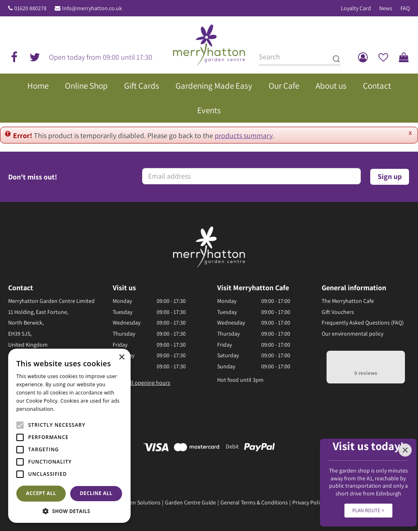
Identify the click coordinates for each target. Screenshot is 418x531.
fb (14, 57)
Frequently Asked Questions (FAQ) (363, 322)
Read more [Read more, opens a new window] (69, 409)
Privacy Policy (308, 502)
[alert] (69, 436)
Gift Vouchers (338, 312)
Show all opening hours (141, 382)
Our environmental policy (352, 333)
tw (35, 57)
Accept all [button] (41, 493)
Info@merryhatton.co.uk (92, 8)
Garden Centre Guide (190, 502)
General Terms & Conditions (254, 502)
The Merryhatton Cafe (348, 301)
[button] (69, 511)
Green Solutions (140, 502)
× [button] (121, 357)
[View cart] (404, 57)
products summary (243, 135)
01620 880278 (30, 8)
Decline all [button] (96, 493)
